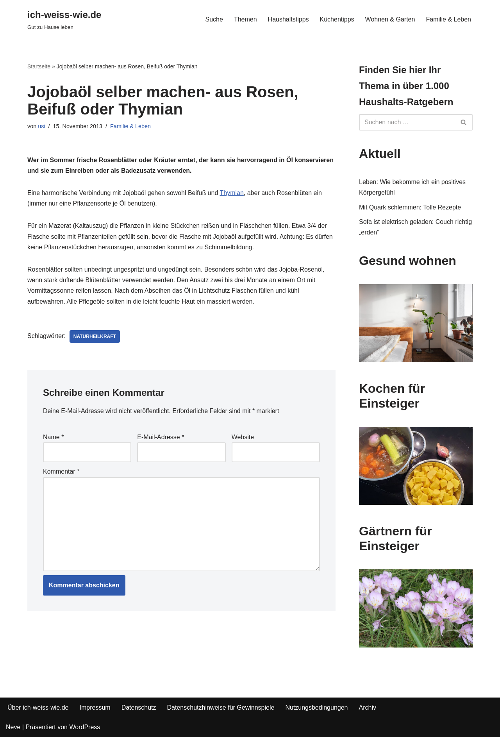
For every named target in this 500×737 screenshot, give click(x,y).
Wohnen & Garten (390, 19)
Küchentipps (337, 19)
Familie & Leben (448, 19)
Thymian (231, 193)
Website (243, 437)
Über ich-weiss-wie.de (38, 707)
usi (41, 126)
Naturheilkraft (94, 336)
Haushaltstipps (288, 19)
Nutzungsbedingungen (316, 707)
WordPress (84, 727)
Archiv (367, 707)
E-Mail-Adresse (160, 437)
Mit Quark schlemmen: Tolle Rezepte (410, 207)
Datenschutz (138, 707)
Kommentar (61, 471)
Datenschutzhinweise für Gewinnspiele (221, 707)
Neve (13, 727)
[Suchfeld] (407, 122)
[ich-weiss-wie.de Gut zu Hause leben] (64, 19)
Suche (214, 19)
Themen (245, 19)
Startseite (38, 66)
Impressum (95, 707)
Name (53, 437)
